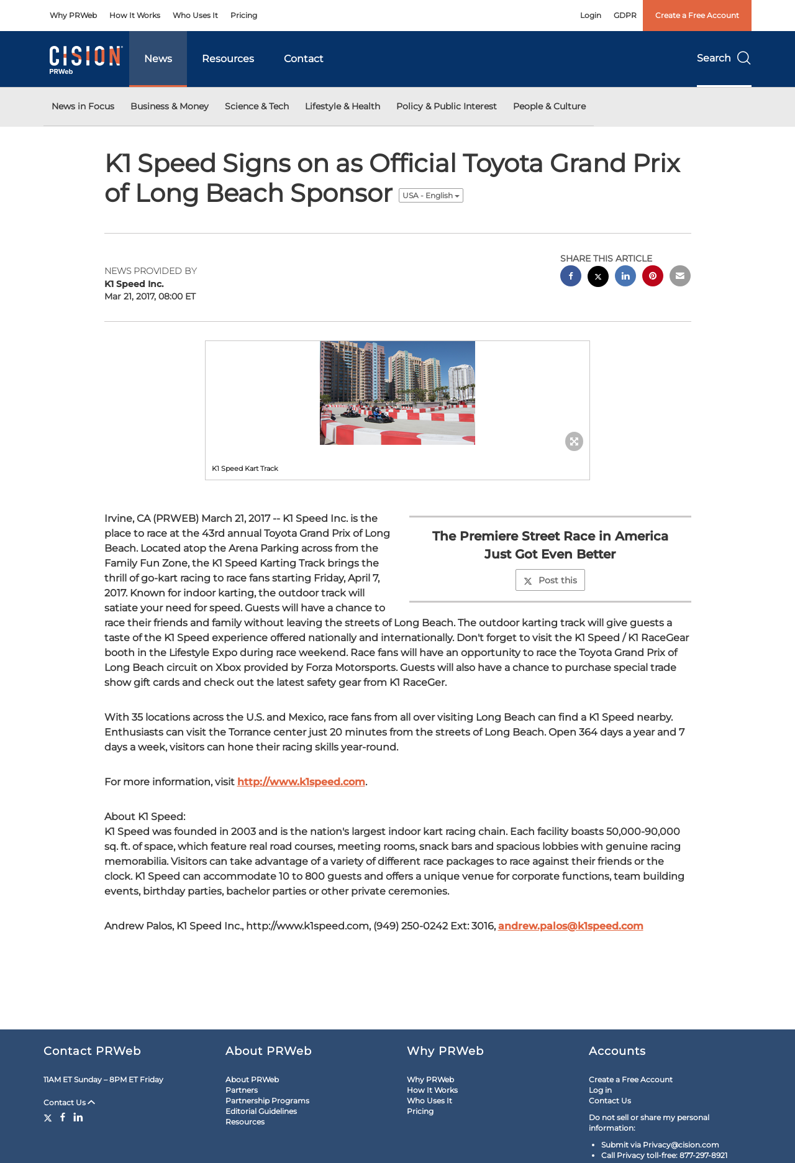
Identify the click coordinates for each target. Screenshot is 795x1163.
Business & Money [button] (169, 106)
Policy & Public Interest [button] (446, 106)
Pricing (243, 15)
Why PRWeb (73, 15)
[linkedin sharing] (625, 277)
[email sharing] (680, 277)
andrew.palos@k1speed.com (570, 926)
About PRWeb (252, 1079)
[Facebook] (62, 1117)
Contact (304, 59)
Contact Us (69, 1102)
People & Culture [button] (549, 106)
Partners (241, 1090)
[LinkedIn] (78, 1117)
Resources (228, 59)
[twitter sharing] (598, 278)
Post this (550, 580)
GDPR (625, 15)
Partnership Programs (267, 1100)
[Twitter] (49, 1117)
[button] (397, 393)
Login (590, 15)
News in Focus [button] (83, 106)
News (158, 59)
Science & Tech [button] (257, 106)
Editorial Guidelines (261, 1111)
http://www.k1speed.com (301, 782)
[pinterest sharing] (652, 277)
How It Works (134, 15)
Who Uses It (195, 15)
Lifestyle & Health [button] (342, 106)
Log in (600, 1090)
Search (724, 58)
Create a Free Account (697, 15)
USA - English (431, 195)
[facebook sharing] (570, 277)
